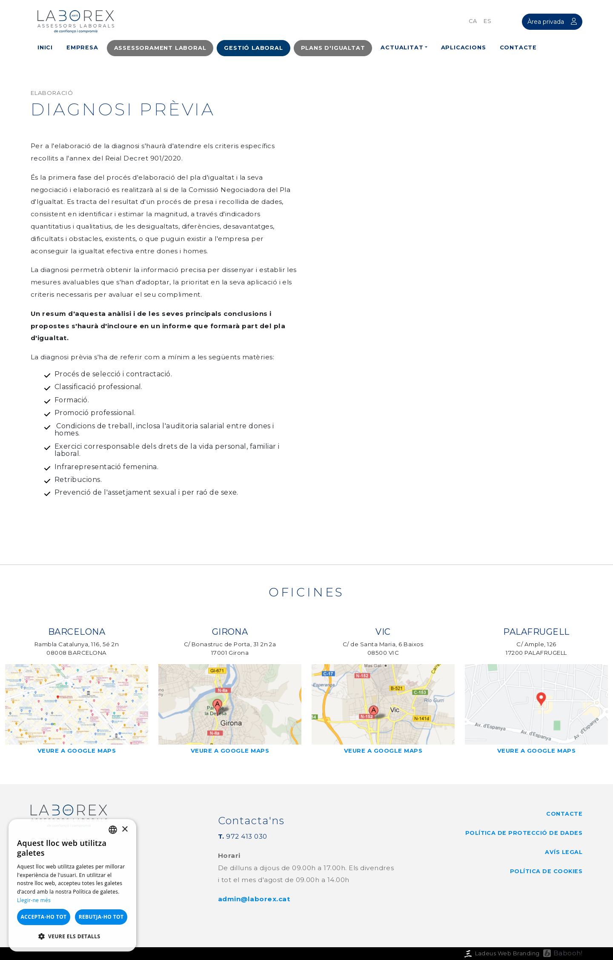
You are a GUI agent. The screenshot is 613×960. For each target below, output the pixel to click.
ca (473, 21)
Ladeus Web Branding (501, 953)
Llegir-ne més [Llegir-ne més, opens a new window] (34, 900)
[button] (72, 937)
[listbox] (113, 829)
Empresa (82, 47)
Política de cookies (546, 871)
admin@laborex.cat (254, 899)
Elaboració (52, 92)
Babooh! (567, 953)
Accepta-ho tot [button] (44, 916)
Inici (45, 47)
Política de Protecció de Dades (523, 833)
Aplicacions (463, 47)
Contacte (518, 47)
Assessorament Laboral (160, 48)
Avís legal (563, 852)
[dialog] (72, 885)
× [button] (124, 829)
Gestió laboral (253, 48)
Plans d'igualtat (333, 48)
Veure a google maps (76, 754)
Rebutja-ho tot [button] (101, 916)
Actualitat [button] (402, 47)
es (487, 21)
